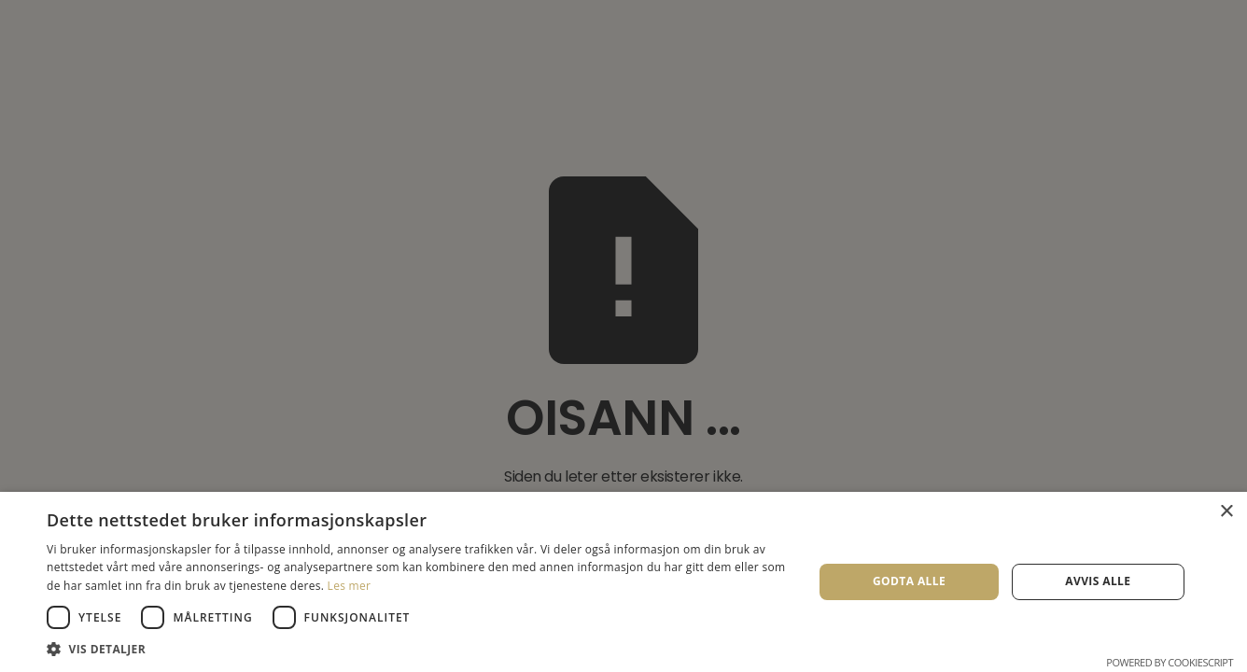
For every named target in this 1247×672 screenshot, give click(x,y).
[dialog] (623, 336)
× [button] (1226, 512)
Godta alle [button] (909, 581)
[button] (419, 648)
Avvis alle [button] (1097, 581)
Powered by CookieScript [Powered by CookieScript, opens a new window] (1169, 662)
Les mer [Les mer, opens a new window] (349, 586)
